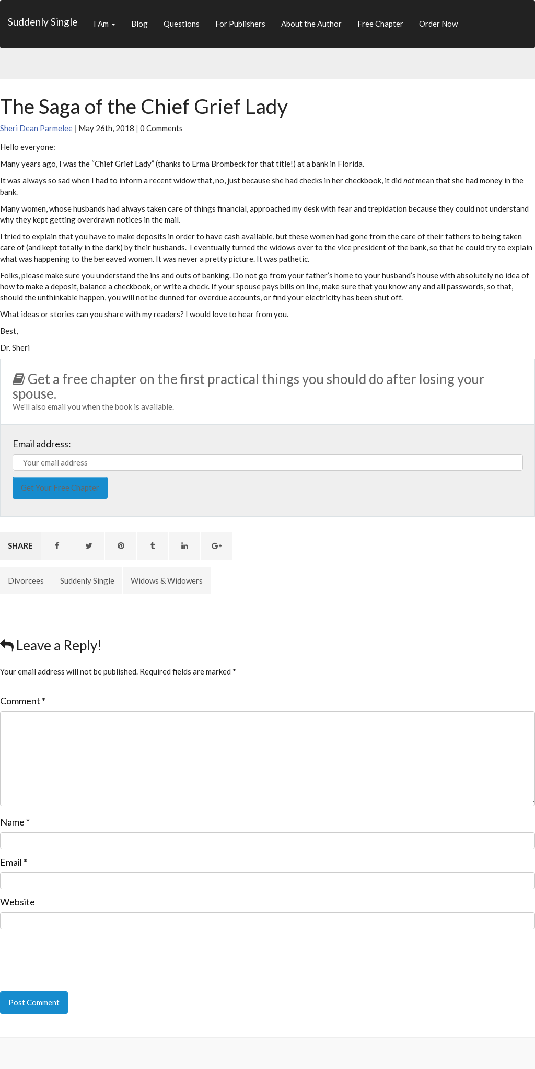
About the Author (311, 23)
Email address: (42, 443)
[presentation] (71, 953)
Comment (22, 700)
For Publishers (240, 23)
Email (13, 862)
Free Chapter (380, 23)
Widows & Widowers (167, 580)
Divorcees (26, 580)
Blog (139, 23)
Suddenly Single (43, 22)
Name (15, 822)
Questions (182, 23)
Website (17, 902)
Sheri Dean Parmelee (36, 128)
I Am (104, 23)
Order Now (438, 23)
